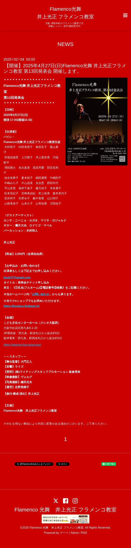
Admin (75, 532)
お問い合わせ (40, 294)
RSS (84, 532)
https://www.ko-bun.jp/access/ (22, 344)
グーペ (64, 532)
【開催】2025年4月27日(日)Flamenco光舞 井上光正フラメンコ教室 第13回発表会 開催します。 (65, 68)
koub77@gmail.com (17, 277)
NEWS (65, 44)
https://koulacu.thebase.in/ (22, 306)
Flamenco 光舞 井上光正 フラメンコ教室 (65, 510)
